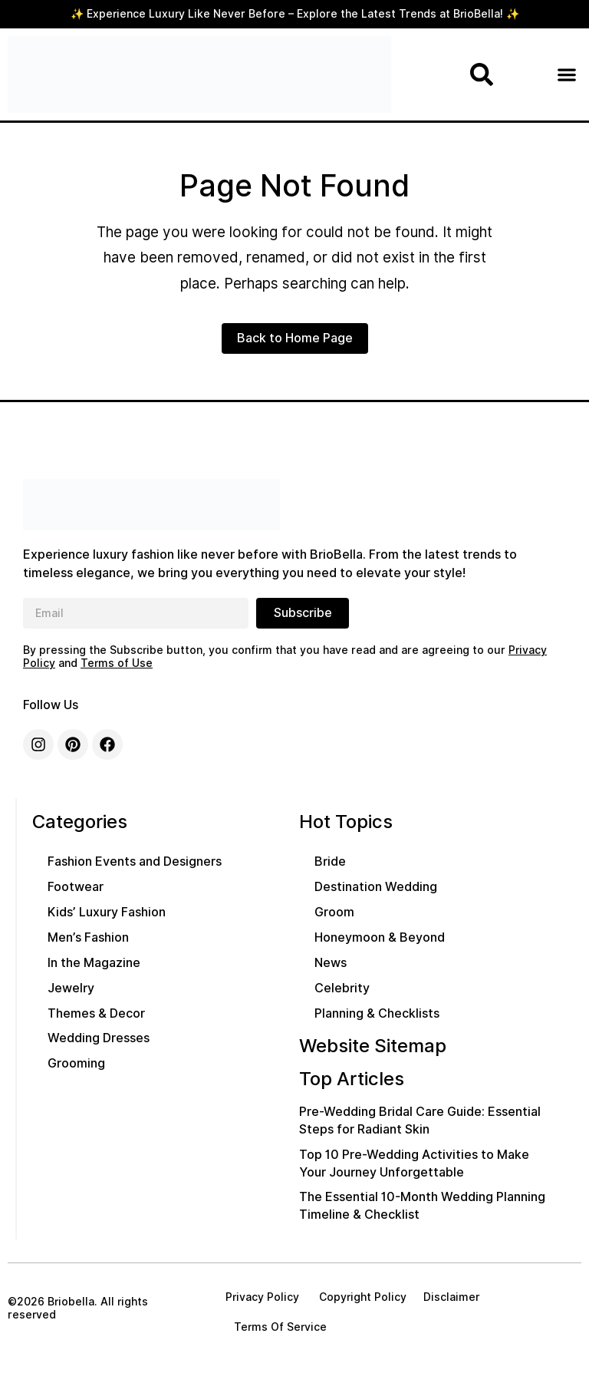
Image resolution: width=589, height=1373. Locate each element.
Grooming (76, 1063)
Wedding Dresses (99, 1038)
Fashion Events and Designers (135, 861)
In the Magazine (94, 962)
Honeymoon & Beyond (379, 937)
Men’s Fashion (88, 937)
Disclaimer (451, 1297)
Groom (334, 912)
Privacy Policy (262, 1297)
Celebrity (342, 988)
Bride (330, 861)
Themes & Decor (96, 1013)
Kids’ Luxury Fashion (107, 912)
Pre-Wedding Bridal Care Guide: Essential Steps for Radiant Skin (420, 1120)
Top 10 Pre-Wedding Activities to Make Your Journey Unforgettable (414, 1163)
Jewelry (71, 988)
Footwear (76, 887)
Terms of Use (117, 663)
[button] (566, 75)
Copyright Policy (361, 1297)
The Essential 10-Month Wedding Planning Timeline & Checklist (422, 1206)
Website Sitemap (372, 1046)
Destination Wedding (375, 887)
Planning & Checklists (376, 1013)
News (330, 962)
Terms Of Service (280, 1327)
